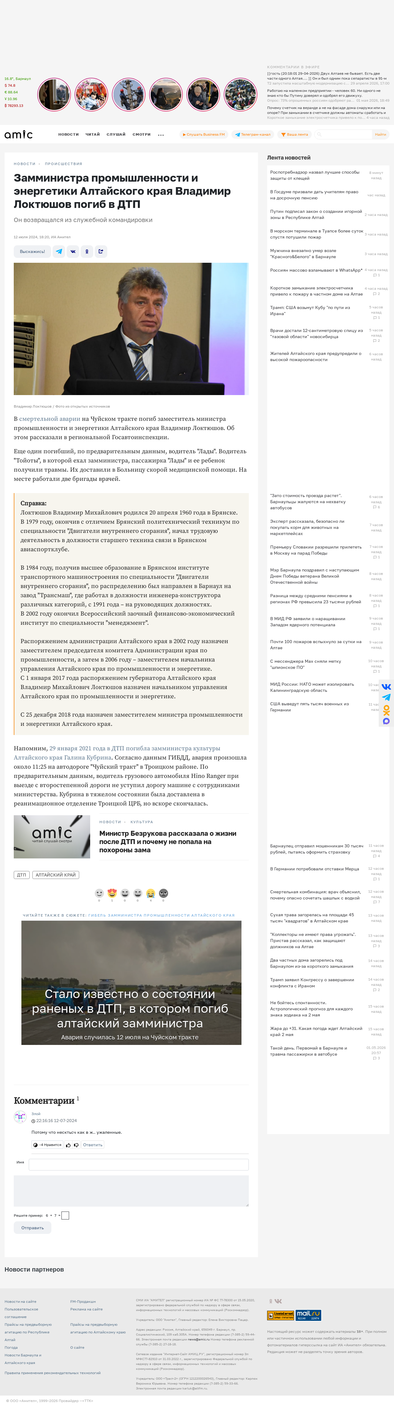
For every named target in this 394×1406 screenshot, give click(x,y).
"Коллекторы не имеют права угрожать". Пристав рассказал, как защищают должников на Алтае (313, 940)
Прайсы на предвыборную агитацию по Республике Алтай (28, 1332)
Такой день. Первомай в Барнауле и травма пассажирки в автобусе (308, 1051)
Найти (380, 134)
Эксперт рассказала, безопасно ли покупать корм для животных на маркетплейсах (307, 527)
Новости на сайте (20, 1301)
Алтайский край (56, 874)
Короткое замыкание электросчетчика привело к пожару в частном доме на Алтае (316, 290)
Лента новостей (289, 157)
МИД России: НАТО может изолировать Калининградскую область (312, 687)
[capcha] (65, 1215)
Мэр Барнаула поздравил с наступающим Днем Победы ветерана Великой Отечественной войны (314, 576)
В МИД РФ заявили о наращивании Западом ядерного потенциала (307, 621)
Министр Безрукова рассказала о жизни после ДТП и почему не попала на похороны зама (167, 841)
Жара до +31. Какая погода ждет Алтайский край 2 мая (316, 1031)
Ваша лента (294, 134)
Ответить (92, 1144)
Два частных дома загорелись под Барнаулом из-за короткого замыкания (311, 963)
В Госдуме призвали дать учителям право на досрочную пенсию (314, 194)
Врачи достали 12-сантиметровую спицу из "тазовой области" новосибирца (316, 333)
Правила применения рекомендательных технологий (53, 1372)
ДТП (21, 874)
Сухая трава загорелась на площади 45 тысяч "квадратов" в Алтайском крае (312, 917)
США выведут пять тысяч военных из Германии (309, 706)
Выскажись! (32, 251)
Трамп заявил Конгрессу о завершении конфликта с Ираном (312, 982)
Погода (11, 1347)
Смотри (142, 134)
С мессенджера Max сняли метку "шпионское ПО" (305, 664)
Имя (20, 1162)
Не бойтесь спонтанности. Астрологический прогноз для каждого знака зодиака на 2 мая (311, 1008)
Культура (142, 822)
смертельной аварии (49, 419)
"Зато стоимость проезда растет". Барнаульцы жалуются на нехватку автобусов (308, 501)
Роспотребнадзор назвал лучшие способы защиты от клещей (314, 175)
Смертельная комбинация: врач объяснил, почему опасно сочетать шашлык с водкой (315, 894)
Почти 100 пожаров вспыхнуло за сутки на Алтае (316, 644)
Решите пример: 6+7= (37, 1215)
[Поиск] (343, 134)
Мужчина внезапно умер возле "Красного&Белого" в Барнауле (303, 253)
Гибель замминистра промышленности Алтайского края (161, 915)
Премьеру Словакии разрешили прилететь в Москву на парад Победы (316, 550)
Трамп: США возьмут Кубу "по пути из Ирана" (310, 310)
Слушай (116, 134)
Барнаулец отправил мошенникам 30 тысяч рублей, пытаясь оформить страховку (316, 848)
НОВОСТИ (25, 164)
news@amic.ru (199, 1339)
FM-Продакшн (83, 1301)
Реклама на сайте (86, 1309)
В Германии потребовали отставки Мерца (314, 868)
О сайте (77, 1347)
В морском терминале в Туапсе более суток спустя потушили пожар (316, 233)
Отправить (32, 1227)
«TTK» (87, 1400)
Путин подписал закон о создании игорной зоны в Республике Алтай (316, 214)
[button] (236, 926)
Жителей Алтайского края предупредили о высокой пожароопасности (315, 356)
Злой (35, 1113)
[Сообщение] (131, 1191)
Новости (68, 134)
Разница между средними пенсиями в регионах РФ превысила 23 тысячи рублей (315, 598)
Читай (93, 134)
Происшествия (64, 164)
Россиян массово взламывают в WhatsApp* (316, 270)
